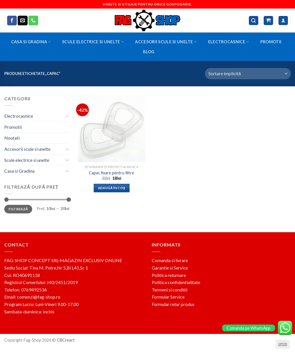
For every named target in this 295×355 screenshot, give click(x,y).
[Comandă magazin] (248, 73)
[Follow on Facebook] (12, 20)
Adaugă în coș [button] (112, 188)
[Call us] (33, 20)
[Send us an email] (22, 20)
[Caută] (254, 20)
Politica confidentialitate (176, 282)
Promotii (270, 41)
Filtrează (18, 209)
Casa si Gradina (31, 41)
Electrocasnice (228, 41)
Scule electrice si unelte (93, 41)
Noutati (12, 137)
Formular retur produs (173, 304)
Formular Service (168, 296)
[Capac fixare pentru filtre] (111, 128)
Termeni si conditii (169, 289)
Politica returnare (169, 275)
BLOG (148, 51)
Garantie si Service (170, 267)
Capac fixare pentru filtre (111, 172)
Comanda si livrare (170, 260)
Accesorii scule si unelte (166, 41)
